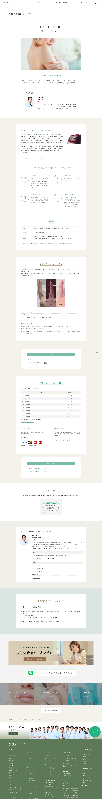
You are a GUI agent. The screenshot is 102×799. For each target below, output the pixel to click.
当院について (85, 753)
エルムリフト (11, 785)
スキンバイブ (11, 758)
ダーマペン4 (29, 771)
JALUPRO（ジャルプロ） (13, 770)
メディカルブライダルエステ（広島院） (70, 788)
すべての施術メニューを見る (50, 710)
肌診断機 (64, 787)
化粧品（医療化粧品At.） (67, 773)
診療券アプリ (85, 775)
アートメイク (47, 755)
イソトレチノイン (66, 755)
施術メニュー (26, 719)
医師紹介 (84, 758)
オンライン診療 (85, 773)
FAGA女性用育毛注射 (49, 782)
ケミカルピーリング (30, 795)
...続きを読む (73, 108)
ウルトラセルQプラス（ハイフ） (33, 758)
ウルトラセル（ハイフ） (31, 756)
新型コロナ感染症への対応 (87, 778)
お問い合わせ (85, 772)
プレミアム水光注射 (30, 775)
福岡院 (45, 362)
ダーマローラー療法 (30, 773)
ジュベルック (11, 767)
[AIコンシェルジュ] (95, 2)
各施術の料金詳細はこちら (28, 422)
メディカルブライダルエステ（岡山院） (70, 792)
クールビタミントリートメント (33, 785)
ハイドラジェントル (30, 778)
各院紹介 (84, 759)
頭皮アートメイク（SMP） (50, 760)
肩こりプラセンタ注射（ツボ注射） (51, 796)
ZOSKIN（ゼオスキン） (67, 775)
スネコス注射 (11, 763)
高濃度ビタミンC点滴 (49, 798)
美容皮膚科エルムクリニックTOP (14, 719)
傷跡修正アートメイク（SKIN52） (51, 758)
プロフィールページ (36, 578)
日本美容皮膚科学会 (36, 566)
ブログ (83, 782)
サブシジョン (11, 765)
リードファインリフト (12, 792)
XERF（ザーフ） (30, 755)
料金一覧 (84, 756)
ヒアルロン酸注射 (11, 755)
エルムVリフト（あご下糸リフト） (15, 787)
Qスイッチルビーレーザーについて (33, 158)
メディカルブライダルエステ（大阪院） (70, 797)
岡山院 (45, 359)
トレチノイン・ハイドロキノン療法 (69, 758)
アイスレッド (11, 790)
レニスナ (10, 768)
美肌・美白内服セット (67, 763)
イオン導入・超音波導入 (31, 780)
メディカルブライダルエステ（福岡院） (70, 790)
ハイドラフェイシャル (31, 776)
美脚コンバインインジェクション (14, 777)
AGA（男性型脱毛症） (49, 786)
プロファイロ (11, 772)
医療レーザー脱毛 (48, 767)
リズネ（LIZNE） (11, 775)
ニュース (84, 761)
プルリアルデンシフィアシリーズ (14, 762)
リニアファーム (30, 760)
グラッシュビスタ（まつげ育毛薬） (51, 787)
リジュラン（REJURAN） (13, 774)
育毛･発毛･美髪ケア (48, 784)
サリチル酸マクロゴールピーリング (33, 796)
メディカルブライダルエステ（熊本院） (70, 795)
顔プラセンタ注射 (48, 794)
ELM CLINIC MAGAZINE (86, 780)
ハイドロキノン (66, 760)
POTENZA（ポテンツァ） (31, 770)
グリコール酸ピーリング (31, 793)
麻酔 (64, 785)
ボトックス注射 (11, 756)
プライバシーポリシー (86, 777)
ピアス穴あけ (65, 783)
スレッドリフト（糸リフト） (14, 784)
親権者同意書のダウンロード (61, 440)
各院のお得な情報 (85, 754)
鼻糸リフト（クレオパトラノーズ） (15, 789)
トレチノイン (65, 756)
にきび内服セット (66, 762)
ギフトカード (85, 765)
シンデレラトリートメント (32, 786)
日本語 (95, 352)
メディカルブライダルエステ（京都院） (70, 793)
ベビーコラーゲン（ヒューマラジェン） (16, 760)
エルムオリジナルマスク (67, 776)
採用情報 (13, 733)
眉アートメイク (48, 756)
